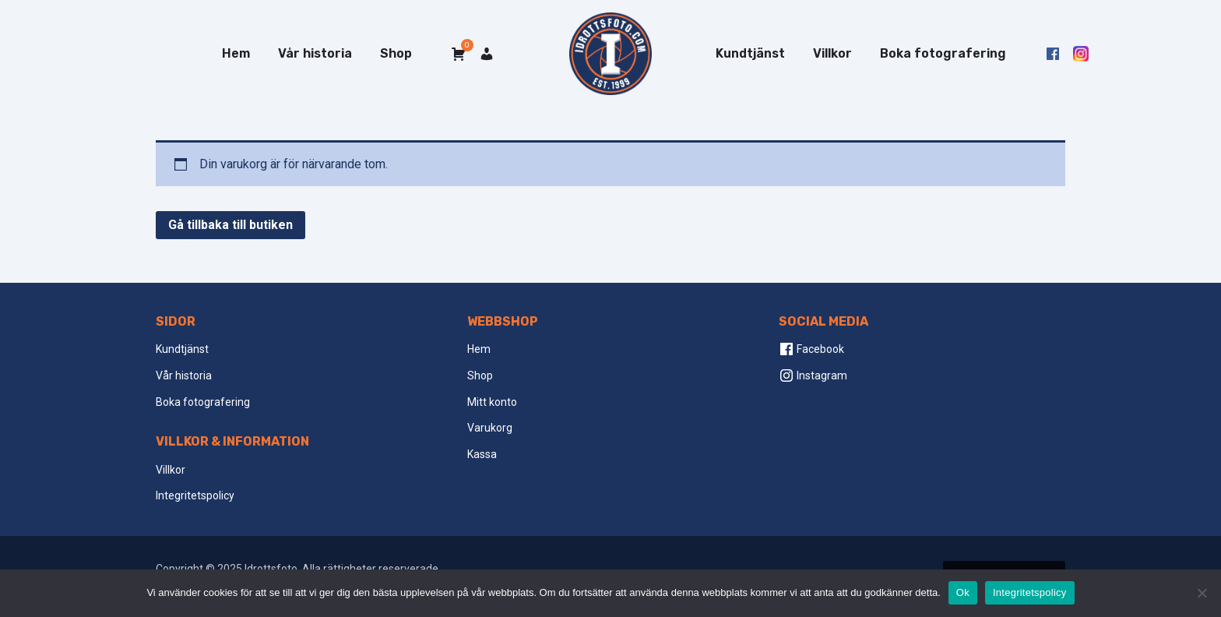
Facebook (811, 349)
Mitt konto (492, 402)
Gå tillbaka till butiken (230, 224)
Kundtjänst (750, 53)
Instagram (813, 375)
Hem (236, 53)
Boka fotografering (943, 53)
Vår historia (315, 53)
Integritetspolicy (195, 495)
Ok (962, 592)
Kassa (482, 454)
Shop (396, 53)
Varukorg (489, 427)
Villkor (832, 53)
